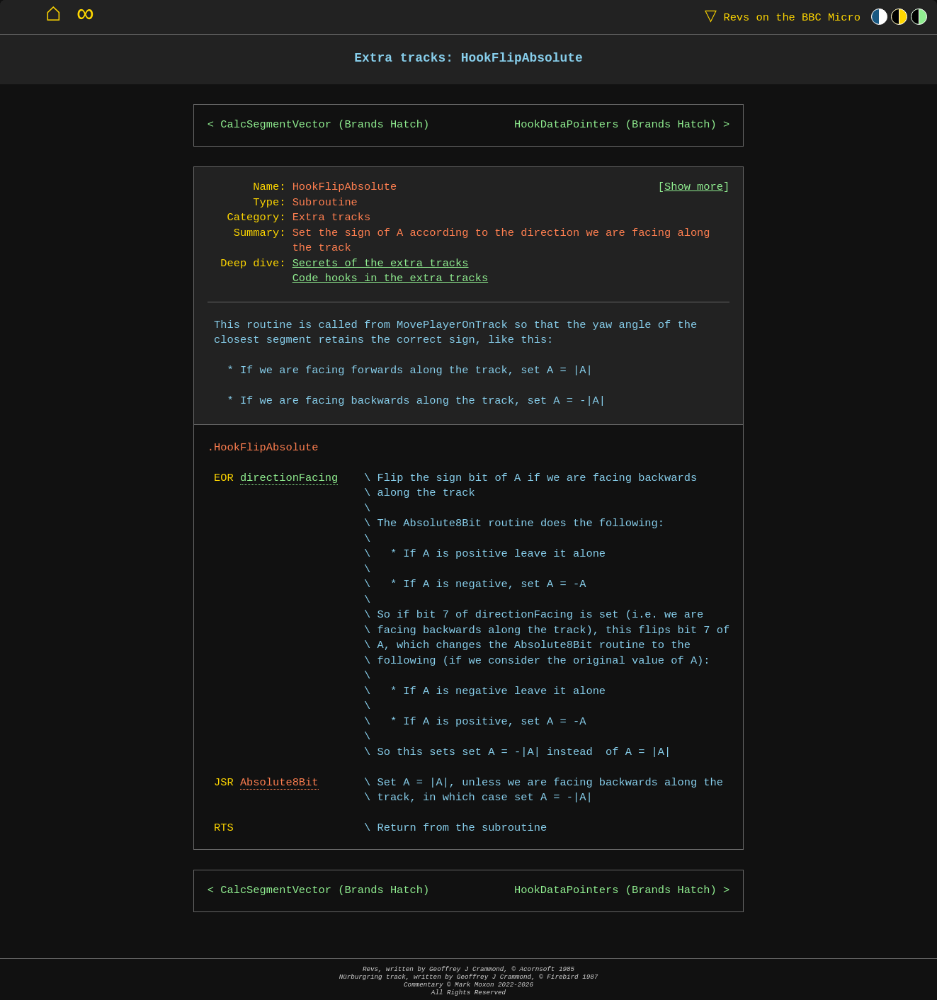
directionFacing (289, 478)
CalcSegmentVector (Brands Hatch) (324, 125)
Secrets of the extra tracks (381, 263)
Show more (693, 187)
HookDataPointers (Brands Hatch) (615, 125)
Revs (779, 16)
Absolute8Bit (279, 782)
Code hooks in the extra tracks (390, 278)
